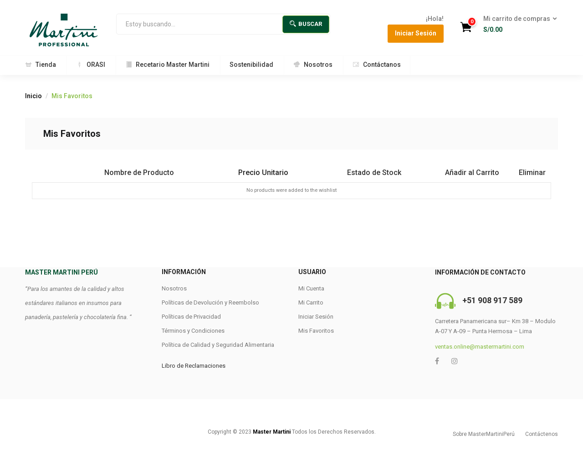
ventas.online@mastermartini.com (479, 346)
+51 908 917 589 (492, 300)
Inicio (33, 96)
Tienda (40, 64)
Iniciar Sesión (415, 33)
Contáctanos (377, 64)
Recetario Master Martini (167, 64)
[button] (517, 24)
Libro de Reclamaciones (193, 365)
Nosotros (312, 64)
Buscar (306, 23)
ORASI (90, 64)
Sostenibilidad (251, 64)
